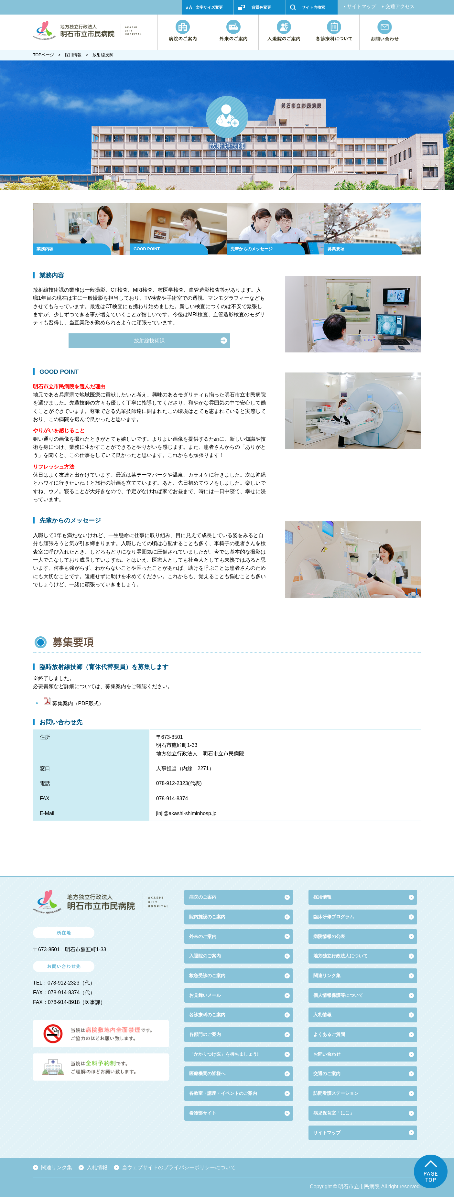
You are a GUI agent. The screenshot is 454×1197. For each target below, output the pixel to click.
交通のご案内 (326, 1073)
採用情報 (73, 55)
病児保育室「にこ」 (333, 1113)
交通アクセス (400, 6)
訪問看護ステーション (336, 1093)
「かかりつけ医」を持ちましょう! (224, 1054)
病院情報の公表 (329, 936)
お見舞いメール (205, 995)
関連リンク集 (326, 975)
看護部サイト (202, 1113)
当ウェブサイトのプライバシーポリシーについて (179, 1167)
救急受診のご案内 (207, 975)
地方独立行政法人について (340, 955)
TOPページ (43, 55)
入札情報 (97, 1167)
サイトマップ (361, 6)
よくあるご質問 (329, 1034)
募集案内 (62, 703)
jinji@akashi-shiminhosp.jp (186, 813)
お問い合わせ (326, 1054)
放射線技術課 (149, 340)
